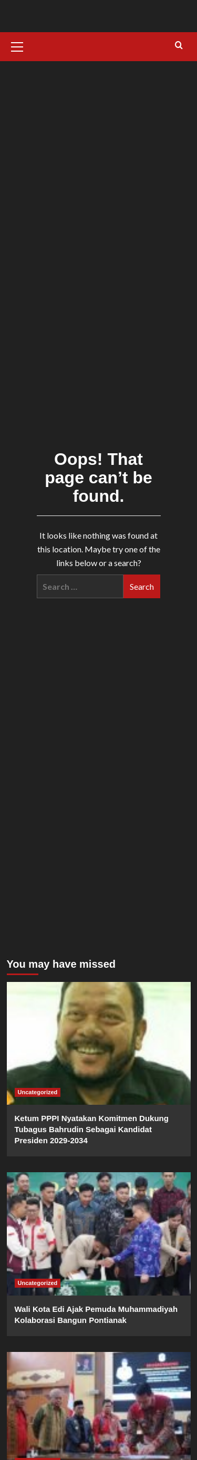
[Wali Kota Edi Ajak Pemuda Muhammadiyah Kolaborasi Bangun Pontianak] (99, 1233)
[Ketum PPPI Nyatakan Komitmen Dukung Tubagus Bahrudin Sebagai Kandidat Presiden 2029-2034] (99, 1043)
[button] (17, 45)
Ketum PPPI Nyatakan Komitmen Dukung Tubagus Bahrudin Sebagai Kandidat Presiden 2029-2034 (92, 1129)
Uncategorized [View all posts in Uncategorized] (38, 1092)
